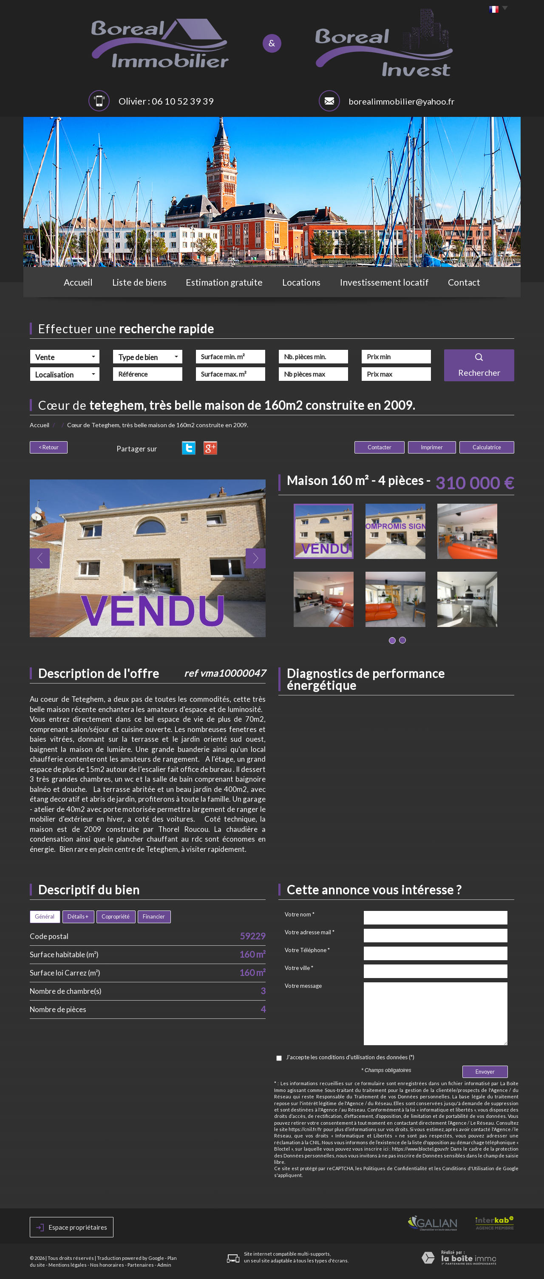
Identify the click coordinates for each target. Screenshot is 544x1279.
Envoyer (485, 1072)
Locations (301, 282)
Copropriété (116, 916)
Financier (154, 916)
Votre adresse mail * (309, 932)
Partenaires (141, 1265)
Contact (464, 282)
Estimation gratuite (224, 282)
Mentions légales (67, 1265)
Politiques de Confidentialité (395, 1168)
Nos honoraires (107, 1265)
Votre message (303, 985)
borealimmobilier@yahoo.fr (401, 101)
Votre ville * (299, 967)
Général (44, 916)
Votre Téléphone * (307, 950)
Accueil (78, 282)
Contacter (379, 447)
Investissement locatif (384, 282)
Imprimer (432, 447)
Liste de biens (139, 282)
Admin (164, 1265)
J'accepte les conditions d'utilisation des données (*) (350, 1057)
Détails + (78, 916)
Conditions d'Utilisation (468, 1168)
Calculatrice (487, 447)
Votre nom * (299, 914)
